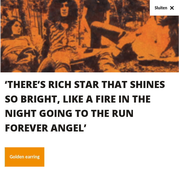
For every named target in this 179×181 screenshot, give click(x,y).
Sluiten (164, 8)
